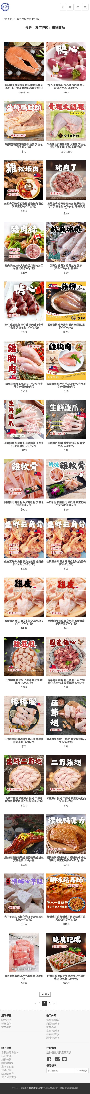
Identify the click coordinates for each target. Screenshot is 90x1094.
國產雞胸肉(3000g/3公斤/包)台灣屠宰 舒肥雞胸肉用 (23, 385)
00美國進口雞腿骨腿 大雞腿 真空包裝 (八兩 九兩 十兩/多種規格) (66, 146)
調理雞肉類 (52, 1037)
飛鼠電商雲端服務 (67, 1088)
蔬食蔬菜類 (52, 1034)
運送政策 (6, 1070)
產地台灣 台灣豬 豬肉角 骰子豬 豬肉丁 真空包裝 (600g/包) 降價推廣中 (66, 206)
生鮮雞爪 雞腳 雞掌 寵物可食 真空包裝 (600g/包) (66, 444)
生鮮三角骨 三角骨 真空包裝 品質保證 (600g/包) (66, 563)
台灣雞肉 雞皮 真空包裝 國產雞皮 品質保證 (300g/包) (66, 622)
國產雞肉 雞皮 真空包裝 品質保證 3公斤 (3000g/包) (24, 622)
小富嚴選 (7, 18)
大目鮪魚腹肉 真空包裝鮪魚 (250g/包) (24, 977)
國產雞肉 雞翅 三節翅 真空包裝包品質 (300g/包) (66, 740)
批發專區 (51, 1027)
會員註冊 (6, 1052)
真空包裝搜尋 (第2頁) (28, 18)
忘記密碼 (6, 1056)
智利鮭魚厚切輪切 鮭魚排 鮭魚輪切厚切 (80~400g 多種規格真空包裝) (24, 86)
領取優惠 (82, 1070)
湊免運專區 (52, 1020)
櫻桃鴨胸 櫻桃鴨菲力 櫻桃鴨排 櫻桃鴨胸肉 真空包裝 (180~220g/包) (66, 859)
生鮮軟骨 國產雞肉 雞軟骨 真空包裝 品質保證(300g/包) (66, 504)
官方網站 (6, 1027)
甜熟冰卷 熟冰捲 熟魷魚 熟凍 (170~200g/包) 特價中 (66, 267)
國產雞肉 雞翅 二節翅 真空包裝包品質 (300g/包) (66, 800)
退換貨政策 (7, 1066)
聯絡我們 (6, 1023)
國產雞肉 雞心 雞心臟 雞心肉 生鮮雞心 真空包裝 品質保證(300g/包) (66, 681)
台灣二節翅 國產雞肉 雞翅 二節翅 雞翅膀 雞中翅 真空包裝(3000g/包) (24, 800)
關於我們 (6, 1020)
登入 (15, 1052)
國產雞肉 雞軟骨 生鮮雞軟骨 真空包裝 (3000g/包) (23, 504)
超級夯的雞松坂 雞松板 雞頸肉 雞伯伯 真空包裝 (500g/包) (23, 205)
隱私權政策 (7, 1063)
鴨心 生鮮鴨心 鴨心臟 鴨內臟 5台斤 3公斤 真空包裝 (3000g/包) (24, 326)
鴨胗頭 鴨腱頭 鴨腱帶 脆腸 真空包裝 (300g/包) (24, 146)
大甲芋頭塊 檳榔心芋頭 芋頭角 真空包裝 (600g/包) (23, 918)
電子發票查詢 (8, 1077)
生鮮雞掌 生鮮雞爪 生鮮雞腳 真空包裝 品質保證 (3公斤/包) (23, 444)
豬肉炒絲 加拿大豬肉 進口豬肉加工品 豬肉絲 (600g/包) (24, 267)
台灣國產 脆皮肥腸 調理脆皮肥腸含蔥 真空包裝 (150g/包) (66, 977)
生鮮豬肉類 (52, 1030)
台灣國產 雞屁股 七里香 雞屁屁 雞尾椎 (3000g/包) (24, 681)
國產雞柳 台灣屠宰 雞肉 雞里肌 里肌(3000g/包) (66, 326)
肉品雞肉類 (52, 1023)
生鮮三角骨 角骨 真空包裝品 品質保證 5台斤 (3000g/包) (23, 563)
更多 (45, 994)
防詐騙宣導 (7, 1073)
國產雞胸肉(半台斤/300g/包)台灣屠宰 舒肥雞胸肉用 (66, 385)
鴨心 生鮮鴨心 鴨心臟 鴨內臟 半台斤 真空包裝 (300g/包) (66, 86)
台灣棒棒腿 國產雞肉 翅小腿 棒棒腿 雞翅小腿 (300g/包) (23, 740)
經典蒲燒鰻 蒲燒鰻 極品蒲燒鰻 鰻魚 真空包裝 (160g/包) (23, 859)
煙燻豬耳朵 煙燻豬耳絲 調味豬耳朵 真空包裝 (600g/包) (66, 918)
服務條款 (6, 1059)
